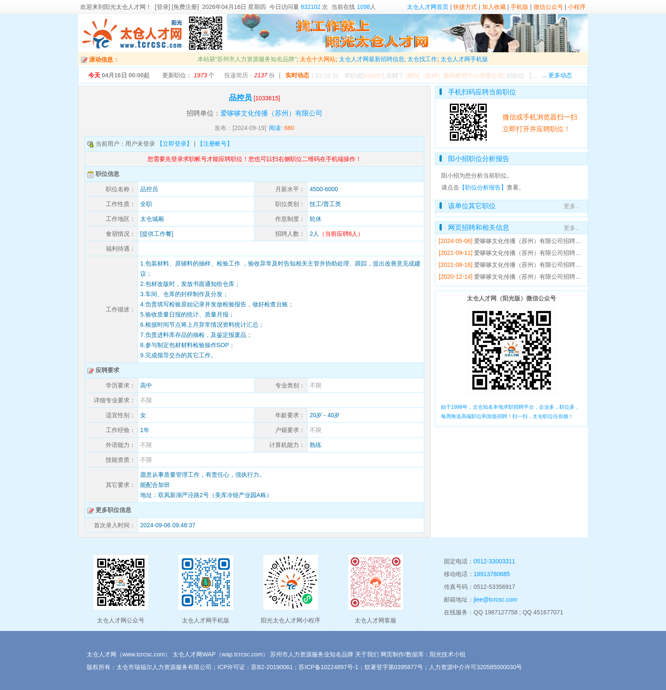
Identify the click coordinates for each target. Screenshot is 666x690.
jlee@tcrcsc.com (495, 599)
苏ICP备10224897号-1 (328, 667)
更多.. (571, 206)
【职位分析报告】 (483, 187)
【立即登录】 (174, 143)
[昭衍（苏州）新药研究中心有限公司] (455, 75)
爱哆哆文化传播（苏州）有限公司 (271, 113)
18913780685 (492, 574)
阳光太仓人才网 (125, 6)
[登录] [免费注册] (177, 6)
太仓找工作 (422, 59)
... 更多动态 (557, 75)
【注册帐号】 (215, 143)
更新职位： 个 (188, 75)
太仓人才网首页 (428, 6)
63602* (373, 75)
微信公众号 (548, 6)
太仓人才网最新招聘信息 (371, 59)
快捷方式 (465, 6)
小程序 (577, 6)
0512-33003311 (494, 561)
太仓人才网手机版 (464, 59)
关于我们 (367, 654)
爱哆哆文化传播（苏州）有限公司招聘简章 (530, 241)
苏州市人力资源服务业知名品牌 (311, 654)
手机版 (519, 6)
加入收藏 (494, 6)
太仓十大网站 (318, 59)
